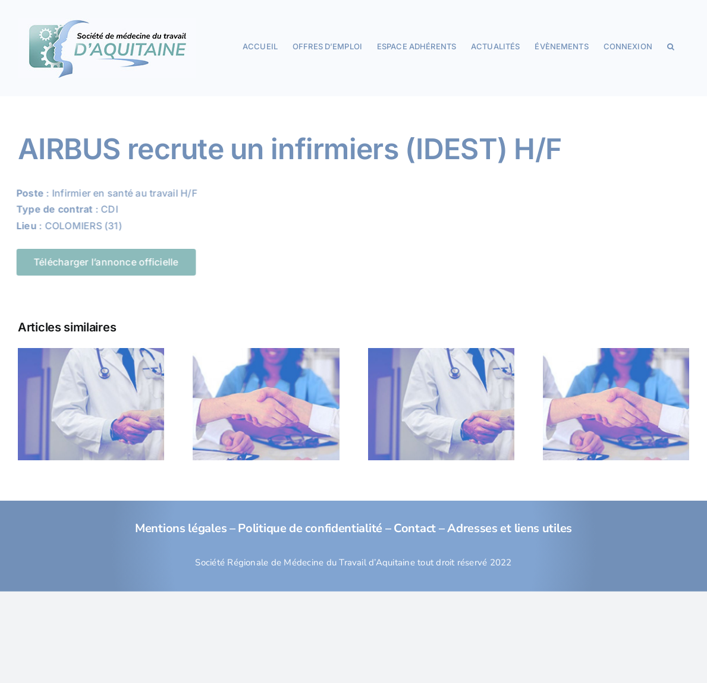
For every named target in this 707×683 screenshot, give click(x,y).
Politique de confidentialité (310, 528)
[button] (670, 45)
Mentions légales (181, 528)
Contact (415, 528)
